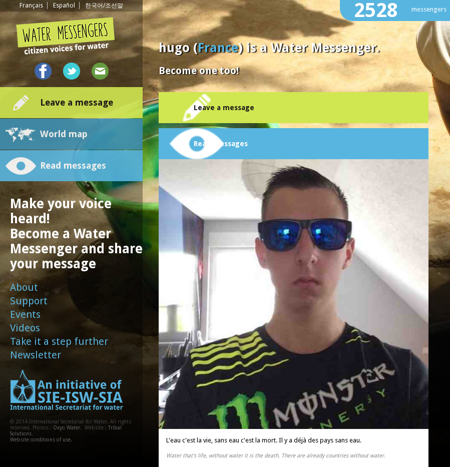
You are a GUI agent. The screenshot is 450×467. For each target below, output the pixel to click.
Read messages (73, 165)
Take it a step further (59, 341)
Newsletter (35, 355)
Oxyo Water (66, 427)
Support (29, 301)
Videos (25, 328)
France (218, 48)
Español (64, 5)
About (24, 287)
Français (31, 5)
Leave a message (76, 102)
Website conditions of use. (41, 439)
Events (25, 314)
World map (64, 134)
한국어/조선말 (104, 5)
